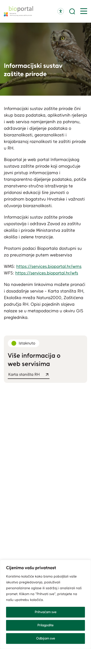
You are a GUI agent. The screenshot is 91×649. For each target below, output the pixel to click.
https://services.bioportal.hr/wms (49, 266)
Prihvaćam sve (46, 612)
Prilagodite (45, 625)
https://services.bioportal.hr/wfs (46, 273)
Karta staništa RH (24, 374)
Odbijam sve (45, 638)
